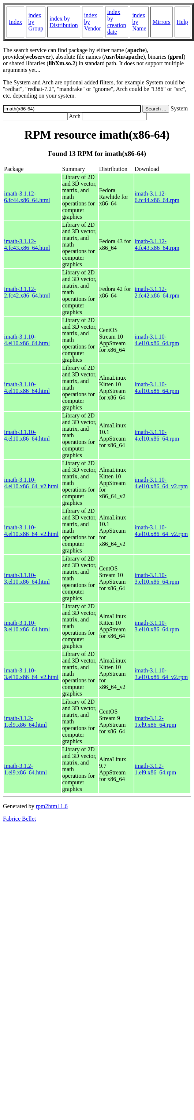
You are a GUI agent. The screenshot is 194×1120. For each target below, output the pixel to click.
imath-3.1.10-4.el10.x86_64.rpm (157, 339)
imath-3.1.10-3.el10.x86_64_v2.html (31, 673)
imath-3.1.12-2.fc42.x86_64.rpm (157, 292)
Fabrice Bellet (19, 819)
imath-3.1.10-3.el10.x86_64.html (27, 578)
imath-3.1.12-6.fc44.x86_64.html (27, 196)
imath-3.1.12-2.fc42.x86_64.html (27, 292)
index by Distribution (63, 21)
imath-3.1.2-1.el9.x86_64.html (25, 721)
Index (15, 22)
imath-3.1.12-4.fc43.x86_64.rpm (157, 244)
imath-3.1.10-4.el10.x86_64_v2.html (31, 483)
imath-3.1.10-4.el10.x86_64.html (27, 339)
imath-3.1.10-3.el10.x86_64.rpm (157, 578)
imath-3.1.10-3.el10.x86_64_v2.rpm (161, 673)
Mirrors (162, 22)
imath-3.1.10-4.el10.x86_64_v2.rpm (161, 483)
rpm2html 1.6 (52, 806)
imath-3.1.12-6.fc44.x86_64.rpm (157, 196)
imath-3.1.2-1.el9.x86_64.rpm (155, 721)
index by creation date (116, 22)
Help (182, 22)
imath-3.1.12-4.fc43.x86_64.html (27, 244)
